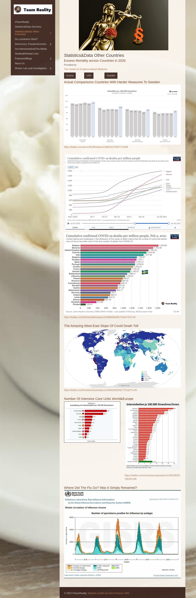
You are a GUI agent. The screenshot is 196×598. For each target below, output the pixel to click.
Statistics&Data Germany (28, 26)
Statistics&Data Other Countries (27, 33)
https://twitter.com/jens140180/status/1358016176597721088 (96, 147)
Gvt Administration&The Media (31, 49)
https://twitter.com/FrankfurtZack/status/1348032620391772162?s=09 (100, 390)
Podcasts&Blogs (23, 58)
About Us (20, 63)
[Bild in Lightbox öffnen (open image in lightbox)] (122, 114)
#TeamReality (22, 22)
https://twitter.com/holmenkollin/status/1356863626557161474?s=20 (99, 317)
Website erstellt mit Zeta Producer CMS (108, 593)
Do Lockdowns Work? (26, 39)
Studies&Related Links (27, 53)
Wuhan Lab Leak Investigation (31, 68)
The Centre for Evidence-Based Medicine (85, 69)
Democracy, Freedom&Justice (30, 44)
